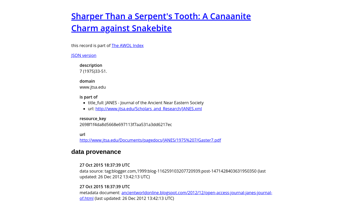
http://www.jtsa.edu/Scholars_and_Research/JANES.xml (148, 109)
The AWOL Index (128, 45)
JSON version (83, 55)
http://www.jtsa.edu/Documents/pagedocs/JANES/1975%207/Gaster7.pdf (150, 140)
